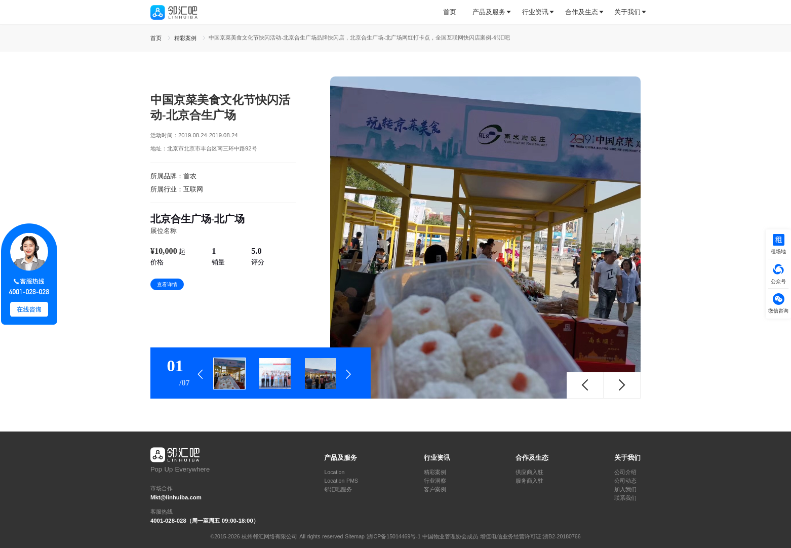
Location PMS (341, 481)
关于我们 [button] (627, 12)
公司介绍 (625, 472)
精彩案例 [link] (186, 38)
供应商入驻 (529, 472)
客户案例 (435, 489)
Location (334, 472)
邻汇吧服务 (338, 489)
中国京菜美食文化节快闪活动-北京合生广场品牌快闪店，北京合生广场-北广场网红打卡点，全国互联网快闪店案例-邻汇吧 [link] (359, 37)
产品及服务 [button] (488, 12)
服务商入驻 (529, 481)
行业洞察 (435, 481)
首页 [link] (157, 38)
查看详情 (167, 284)
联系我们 (625, 498)
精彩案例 (435, 472)
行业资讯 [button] (535, 12)
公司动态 (625, 481)
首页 (449, 12)
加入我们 (625, 489)
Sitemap (355, 536)
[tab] (453, 12)
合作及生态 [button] (581, 12)
